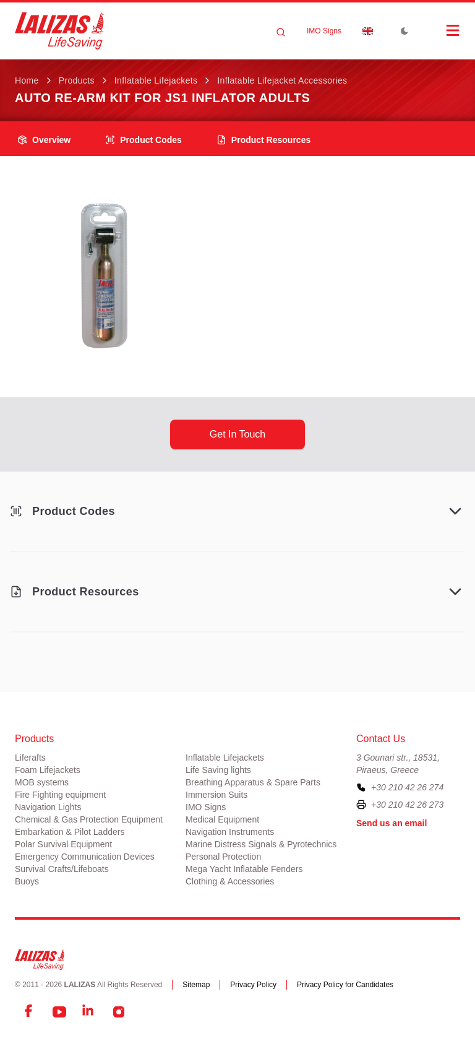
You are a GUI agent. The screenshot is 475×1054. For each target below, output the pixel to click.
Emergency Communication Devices (85, 857)
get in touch (237, 434)
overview (44, 140)
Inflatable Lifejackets (156, 80)
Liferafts (30, 757)
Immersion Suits (216, 795)
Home (27, 80)
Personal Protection (223, 857)
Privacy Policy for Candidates (345, 984)
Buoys (27, 881)
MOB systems (42, 782)
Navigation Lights (48, 807)
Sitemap (196, 984)
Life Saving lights (218, 770)
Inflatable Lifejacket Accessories (282, 80)
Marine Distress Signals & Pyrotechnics (261, 844)
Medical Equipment (222, 819)
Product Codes (143, 140)
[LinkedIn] (89, 1012)
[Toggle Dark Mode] (404, 31)
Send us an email (391, 823)
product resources (263, 140)
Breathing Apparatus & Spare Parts (253, 782)
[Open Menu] (440, 30)
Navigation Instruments (230, 832)
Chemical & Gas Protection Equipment (89, 819)
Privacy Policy (253, 984)
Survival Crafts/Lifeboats (62, 869)
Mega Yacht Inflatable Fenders (244, 869)
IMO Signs (324, 31)
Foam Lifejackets (47, 770)
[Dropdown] (367, 31)
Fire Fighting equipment (60, 795)
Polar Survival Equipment (63, 844)
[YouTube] (59, 1012)
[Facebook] (30, 1012)
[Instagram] (119, 1012)
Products (77, 80)
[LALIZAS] (59, 30)
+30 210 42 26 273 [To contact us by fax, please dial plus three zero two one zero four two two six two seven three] (407, 805)
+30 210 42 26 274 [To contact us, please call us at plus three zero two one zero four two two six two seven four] (407, 787)
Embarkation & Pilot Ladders (69, 832)
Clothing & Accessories (230, 881)
